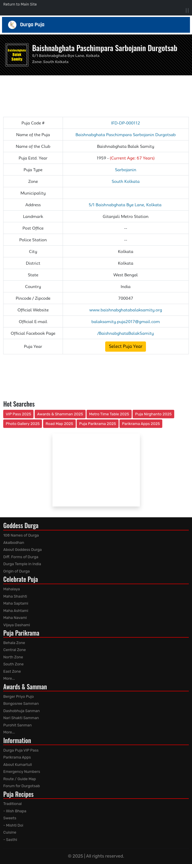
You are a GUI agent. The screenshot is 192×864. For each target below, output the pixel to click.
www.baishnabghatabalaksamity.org (125, 310)
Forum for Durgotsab (21, 786)
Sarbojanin (125, 169)
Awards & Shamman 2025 (60, 414)
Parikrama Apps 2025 (141, 423)
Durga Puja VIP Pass (20, 750)
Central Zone (14, 650)
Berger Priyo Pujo (18, 696)
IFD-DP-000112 (125, 123)
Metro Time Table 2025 (109, 414)
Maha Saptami (15, 603)
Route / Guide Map (19, 779)
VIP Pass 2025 (18, 414)
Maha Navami (15, 617)
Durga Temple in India (22, 564)
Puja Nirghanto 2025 (153, 414)
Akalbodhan (13, 542)
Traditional (12, 803)
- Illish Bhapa (14, 811)
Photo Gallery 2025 (23, 423)
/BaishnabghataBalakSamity (125, 333)
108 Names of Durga (21, 535)
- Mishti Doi (13, 825)
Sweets (9, 818)
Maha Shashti (15, 596)
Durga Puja (96, 25)
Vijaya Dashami (16, 625)
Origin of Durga (16, 571)
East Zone (12, 671)
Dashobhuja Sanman (21, 711)
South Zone (13, 664)
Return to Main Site (20, 4)
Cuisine (9, 832)
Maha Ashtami (15, 610)
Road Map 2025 (59, 423)
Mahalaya (11, 589)
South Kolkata (55, 62)
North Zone (13, 657)
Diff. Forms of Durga (20, 557)
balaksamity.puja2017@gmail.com (125, 321)
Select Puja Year (125, 346)
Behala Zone (14, 643)
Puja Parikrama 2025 (97, 423)
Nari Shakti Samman (21, 718)
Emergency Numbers (21, 771)
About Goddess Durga (22, 549)
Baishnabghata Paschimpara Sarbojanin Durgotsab (104, 47)
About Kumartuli (17, 764)
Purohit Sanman (17, 725)
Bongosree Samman (21, 703)
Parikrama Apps (17, 757)
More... (9, 678)
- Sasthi (10, 839)
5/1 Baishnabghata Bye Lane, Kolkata (126, 204)
